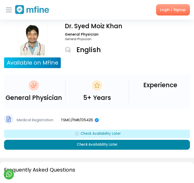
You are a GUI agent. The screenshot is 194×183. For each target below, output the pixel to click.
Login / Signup (173, 9)
